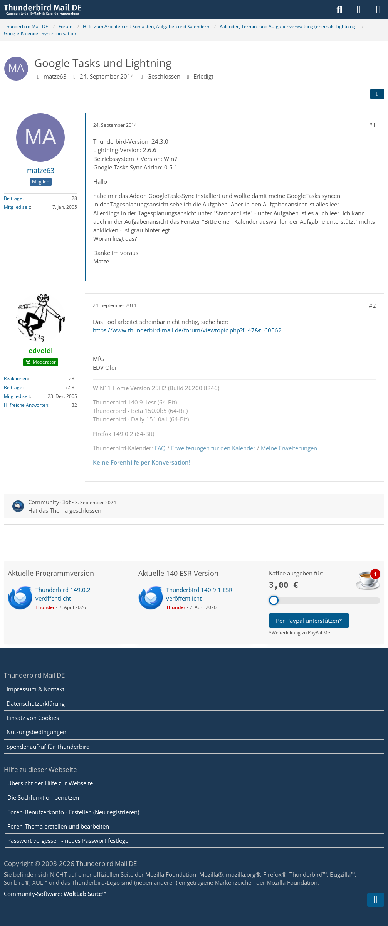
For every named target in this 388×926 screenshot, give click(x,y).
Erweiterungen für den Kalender (213, 447)
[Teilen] (377, 94)
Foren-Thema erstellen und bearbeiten (58, 826)
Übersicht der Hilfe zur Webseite (50, 783)
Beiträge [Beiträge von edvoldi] (13, 387)
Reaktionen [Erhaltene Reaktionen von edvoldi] (16, 378)
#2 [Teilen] (372, 305)
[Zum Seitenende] (375, 900)
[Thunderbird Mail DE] (42, 9)
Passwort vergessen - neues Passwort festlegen (69, 840)
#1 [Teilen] (372, 125)
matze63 (55, 76)
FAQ (160, 447)
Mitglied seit (17, 206)
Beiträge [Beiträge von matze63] (13, 198)
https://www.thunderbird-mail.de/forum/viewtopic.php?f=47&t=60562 (187, 330)
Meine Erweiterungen (289, 447)
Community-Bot (49, 502)
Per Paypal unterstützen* (309, 620)
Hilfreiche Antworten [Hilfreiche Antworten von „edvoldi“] (26, 404)
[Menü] (378, 9)
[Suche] (339, 9)
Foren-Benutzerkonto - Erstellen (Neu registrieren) (73, 812)
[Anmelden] (358, 9)
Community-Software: (55, 893)
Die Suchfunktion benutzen (43, 797)
